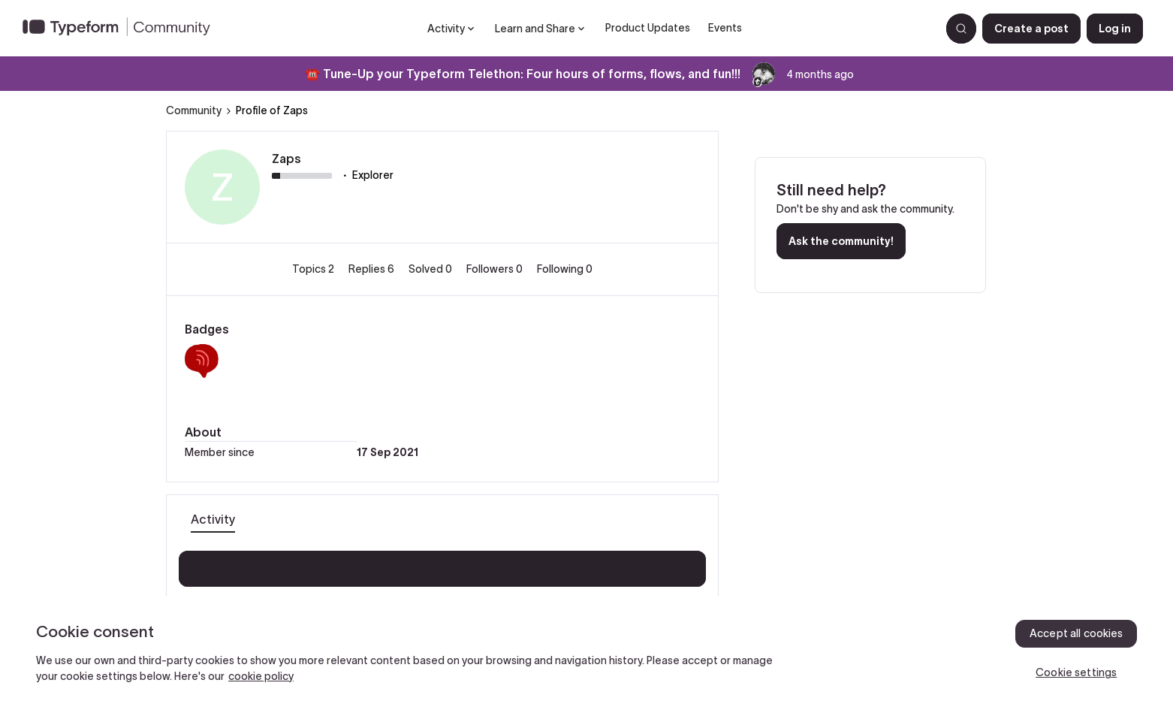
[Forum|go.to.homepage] (122, 28)
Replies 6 (372, 269)
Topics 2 (314, 269)
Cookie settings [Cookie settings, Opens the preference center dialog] (1076, 672)
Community (194, 110)
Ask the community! (841, 241)
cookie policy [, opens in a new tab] (261, 676)
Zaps (286, 158)
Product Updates (647, 28)
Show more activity (442, 564)
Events (725, 28)
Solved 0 (431, 269)
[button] (1031, 29)
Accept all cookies (1076, 633)
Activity (213, 519)
